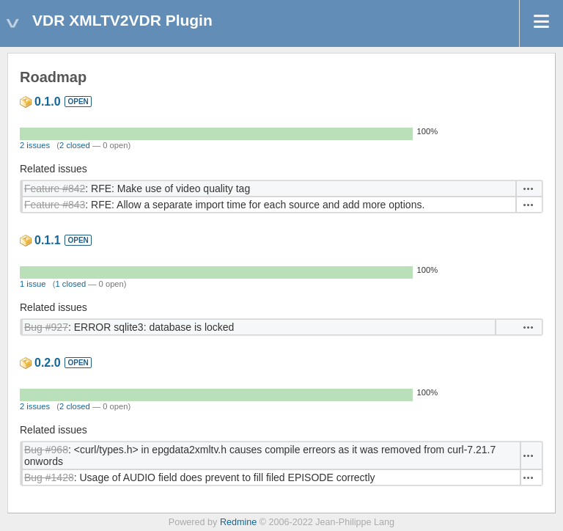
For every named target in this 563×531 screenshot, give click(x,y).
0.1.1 (47, 240)
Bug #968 (46, 449)
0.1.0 (47, 101)
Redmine (238, 522)
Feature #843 (54, 204)
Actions (528, 188)
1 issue (32, 283)
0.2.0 (47, 362)
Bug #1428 (49, 477)
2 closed (74, 145)
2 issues (35, 145)
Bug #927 (46, 327)
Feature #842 (54, 188)
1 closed (71, 283)
